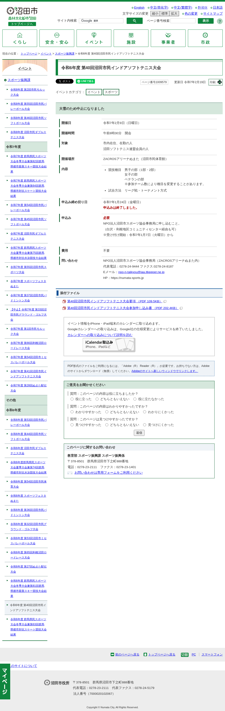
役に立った (83, 399)
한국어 (202, 7)
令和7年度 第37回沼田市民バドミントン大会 (28, 298)
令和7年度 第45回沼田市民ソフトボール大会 (28, 222)
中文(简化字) (159, 7)
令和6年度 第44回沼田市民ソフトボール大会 (28, 436)
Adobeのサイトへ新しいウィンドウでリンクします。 (165, 371)
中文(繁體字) (183, 7)
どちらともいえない (114, 399)
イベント (46, 53)
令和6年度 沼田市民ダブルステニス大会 (28, 451)
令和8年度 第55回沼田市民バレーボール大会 (28, 106)
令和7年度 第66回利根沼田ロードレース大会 (28, 345)
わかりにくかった (161, 412)
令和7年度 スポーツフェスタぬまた (28, 284)
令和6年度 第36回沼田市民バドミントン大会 (28, 512)
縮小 (154, 13)
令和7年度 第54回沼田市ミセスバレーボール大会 (28, 360)
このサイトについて (22, 666)
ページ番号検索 (158, 21)
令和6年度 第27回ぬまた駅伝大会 (28, 569)
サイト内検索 (67, 20)
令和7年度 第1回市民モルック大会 (27, 331)
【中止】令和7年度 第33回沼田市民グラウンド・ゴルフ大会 (28, 314)
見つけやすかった (88, 425)
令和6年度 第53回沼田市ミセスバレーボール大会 (28, 541)
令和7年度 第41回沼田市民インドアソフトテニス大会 (28, 374)
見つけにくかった (161, 425)
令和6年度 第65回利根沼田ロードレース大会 (28, 555)
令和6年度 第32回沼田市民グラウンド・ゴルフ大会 (28, 526)
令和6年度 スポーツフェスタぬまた (28, 498)
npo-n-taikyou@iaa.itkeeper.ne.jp (141, 272)
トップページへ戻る (161, 654)
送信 (139, 432)
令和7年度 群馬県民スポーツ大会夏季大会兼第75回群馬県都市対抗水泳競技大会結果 (28, 253)
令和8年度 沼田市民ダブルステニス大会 (28, 134)
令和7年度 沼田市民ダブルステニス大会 (28, 236)
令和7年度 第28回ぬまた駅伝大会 (28, 388)
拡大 (173, 13)
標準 (164, 13)
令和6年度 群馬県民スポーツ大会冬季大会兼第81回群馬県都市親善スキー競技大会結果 (28, 588)
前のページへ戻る (127, 654)
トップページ (29, 53)
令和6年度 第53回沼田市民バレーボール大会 (28, 422)
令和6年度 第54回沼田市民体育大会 (28, 484)
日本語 (218, 7)
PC (194, 654)
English (139, 7)
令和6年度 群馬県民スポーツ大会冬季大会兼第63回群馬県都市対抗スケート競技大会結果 (28, 627)
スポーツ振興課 (64, 53)
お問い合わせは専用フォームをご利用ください (108, 472)
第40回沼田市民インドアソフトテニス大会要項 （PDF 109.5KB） (116, 301)
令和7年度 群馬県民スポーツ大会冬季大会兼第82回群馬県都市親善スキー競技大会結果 (28, 164)
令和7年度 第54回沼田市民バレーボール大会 (28, 207)
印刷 (212, 82)
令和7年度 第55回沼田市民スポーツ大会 (28, 269)
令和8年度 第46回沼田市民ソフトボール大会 (28, 120)
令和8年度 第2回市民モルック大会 (27, 92)
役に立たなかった (151, 399)
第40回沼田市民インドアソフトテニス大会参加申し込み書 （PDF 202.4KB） (125, 308)
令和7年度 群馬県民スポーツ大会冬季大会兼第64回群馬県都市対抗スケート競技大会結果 (28, 188)
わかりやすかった (88, 412)
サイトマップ (213, 13)
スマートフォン (212, 654)
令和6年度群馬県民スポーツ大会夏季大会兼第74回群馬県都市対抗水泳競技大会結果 (28, 467)
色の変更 (191, 13)
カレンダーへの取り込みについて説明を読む (100, 335)
